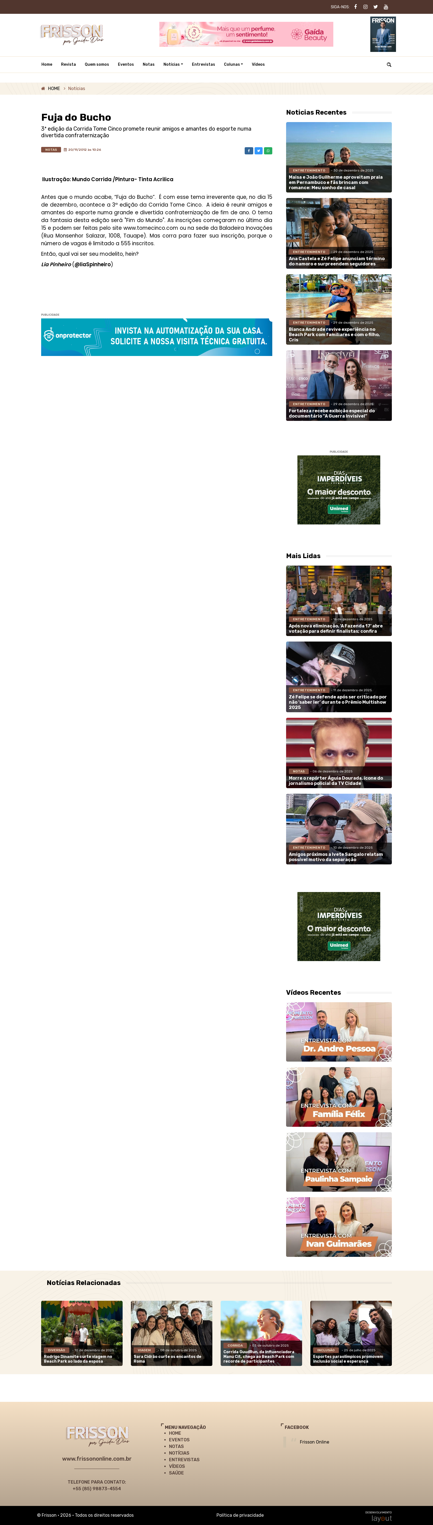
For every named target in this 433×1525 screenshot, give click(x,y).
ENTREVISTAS (184, 1459)
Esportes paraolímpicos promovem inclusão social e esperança (348, 1359)
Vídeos (258, 64)
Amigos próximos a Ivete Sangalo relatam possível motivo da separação (336, 857)
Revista (68, 64)
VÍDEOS (177, 1466)
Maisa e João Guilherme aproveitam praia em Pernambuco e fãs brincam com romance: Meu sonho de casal (336, 182)
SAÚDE (176, 1473)
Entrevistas (203, 64)
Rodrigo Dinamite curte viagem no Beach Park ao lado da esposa (78, 1359)
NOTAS (176, 1446)
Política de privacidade (240, 1515)
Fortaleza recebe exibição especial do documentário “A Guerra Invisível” (332, 413)
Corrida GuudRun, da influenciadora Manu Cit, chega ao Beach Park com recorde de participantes (258, 1357)
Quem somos (97, 64)
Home (46, 64)
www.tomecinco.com (150, 228)
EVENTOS (179, 1439)
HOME (54, 88)
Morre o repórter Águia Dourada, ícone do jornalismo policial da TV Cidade (336, 780)
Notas (149, 64)
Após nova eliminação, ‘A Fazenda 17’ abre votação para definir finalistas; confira (336, 628)
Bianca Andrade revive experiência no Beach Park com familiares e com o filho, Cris (334, 334)
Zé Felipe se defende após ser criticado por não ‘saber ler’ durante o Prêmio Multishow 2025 (338, 702)
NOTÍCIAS (179, 1453)
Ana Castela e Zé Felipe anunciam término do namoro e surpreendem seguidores (337, 261)
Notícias (171, 64)
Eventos (126, 64)
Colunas (232, 64)
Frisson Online (314, 1442)
